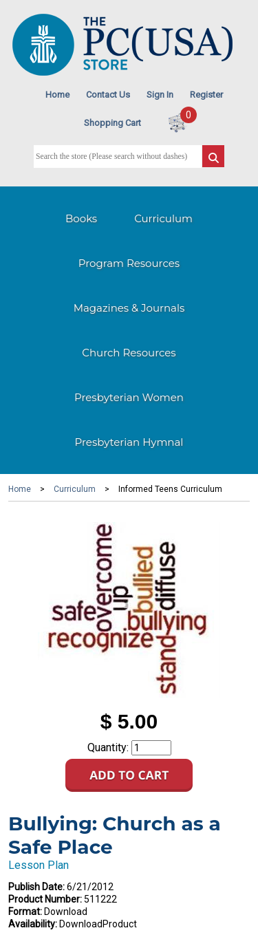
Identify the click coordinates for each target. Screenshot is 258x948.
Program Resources (129, 263)
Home (57, 94)
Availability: (32, 923)
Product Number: (45, 899)
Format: (25, 911)
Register (206, 94)
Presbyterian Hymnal (129, 442)
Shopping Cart (112, 123)
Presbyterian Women (129, 397)
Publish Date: (36, 886)
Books (81, 218)
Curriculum (163, 218)
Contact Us (108, 94)
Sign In (160, 94)
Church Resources (128, 352)
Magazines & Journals (129, 307)
